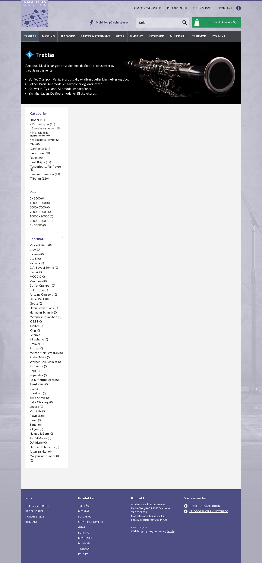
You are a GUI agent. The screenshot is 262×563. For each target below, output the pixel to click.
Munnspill (85, 543)
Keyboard (85, 538)
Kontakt (31, 521)
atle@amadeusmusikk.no (151, 516)
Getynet (142, 527)
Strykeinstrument (90, 521)
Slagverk (84, 516)
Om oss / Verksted (37, 505)
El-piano (83, 532)
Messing (83, 511)
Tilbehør (84, 548)
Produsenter (34, 511)
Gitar (81, 527)
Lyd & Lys (83, 554)
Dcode (170, 531)
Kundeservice (34, 516)
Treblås (83, 505)
